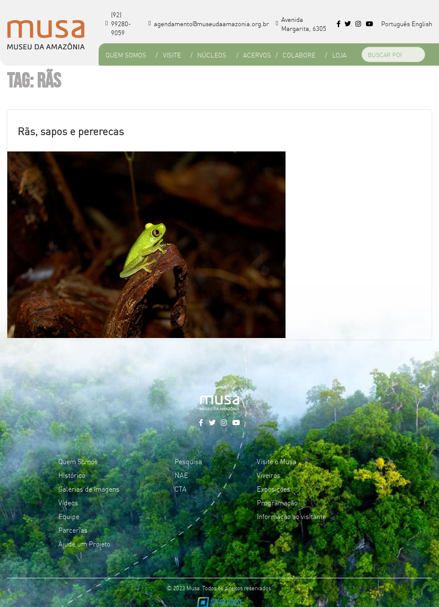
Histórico (71, 475)
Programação (277, 502)
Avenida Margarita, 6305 (301, 24)
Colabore (299, 54)
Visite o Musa (276, 461)
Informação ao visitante (291, 516)
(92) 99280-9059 (118, 23)
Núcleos (211, 54)
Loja (339, 54)
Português (395, 23)
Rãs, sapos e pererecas (71, 131)
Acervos (257, 54)
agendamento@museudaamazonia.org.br (208, 23)
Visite (172, 54)
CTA (180, 488)
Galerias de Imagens (89, 488)
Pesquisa (188, 461)
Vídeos (68, 502)
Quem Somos (125, 54)
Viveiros (268, 475)
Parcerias (72, 530)
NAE (181, 475)
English (422, 23)
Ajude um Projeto (84, 543)
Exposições (273, 488)
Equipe (68, 516)
